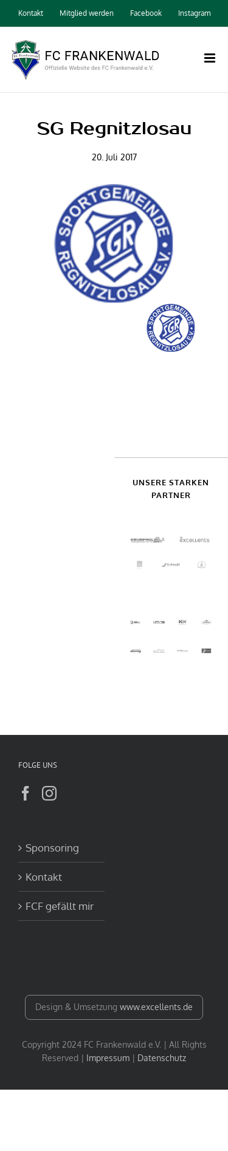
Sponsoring (52, 847)
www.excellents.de (156, 1007)
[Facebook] (25, 793)
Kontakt (44, 876)
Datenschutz (161, 1058)
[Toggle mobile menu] (210, 58)
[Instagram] (49, 793)
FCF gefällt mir (60, 906)
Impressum (108, 1058)
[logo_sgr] (114, 244)
